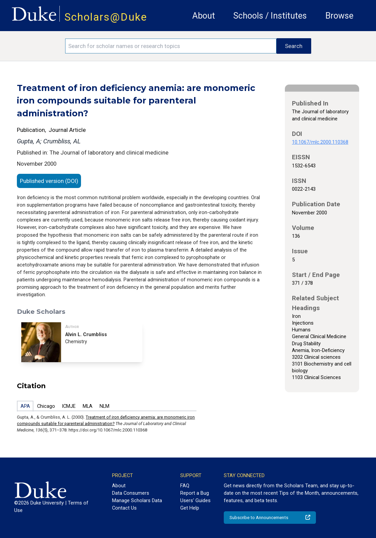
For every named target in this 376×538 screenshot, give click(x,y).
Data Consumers (130, 493)
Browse (339, 16)
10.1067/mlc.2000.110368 (320, 142)
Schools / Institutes (270, 16)
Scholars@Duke (105, 17)
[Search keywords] (171, 46)
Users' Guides (195, 500)
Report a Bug (194, 493)
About (203, 16)
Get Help (189, 508)
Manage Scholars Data (137, 500)
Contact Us (124, 508)
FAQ (184, 486)
